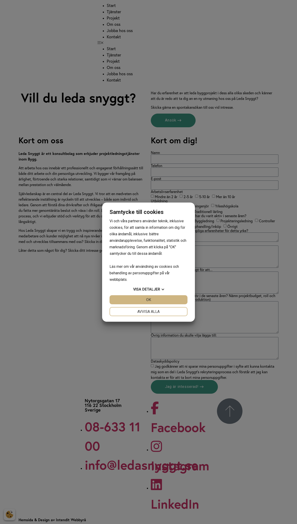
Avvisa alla (148, 311)
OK (148, 300)
